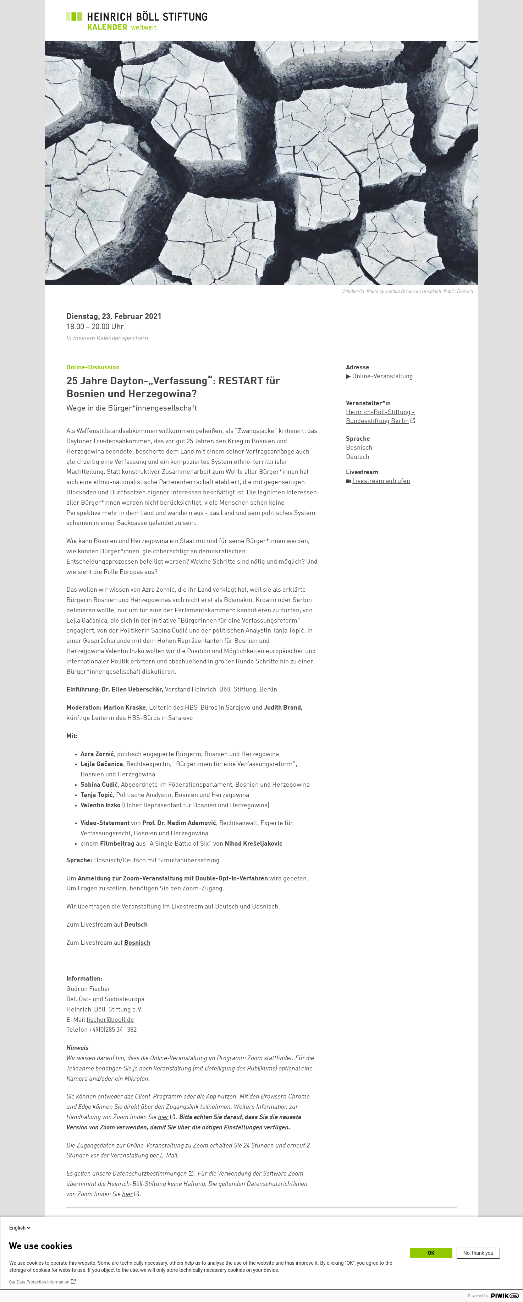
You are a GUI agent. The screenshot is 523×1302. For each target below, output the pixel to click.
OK (431, 1253)
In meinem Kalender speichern (107, 338)
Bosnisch (137, 943)
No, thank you (478, 1253)
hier (163, 1117)
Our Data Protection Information (39, 1282)
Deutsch (136, 925)
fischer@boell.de (110, 1020)
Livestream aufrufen (381, 481)
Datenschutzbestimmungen (149, 1174)
